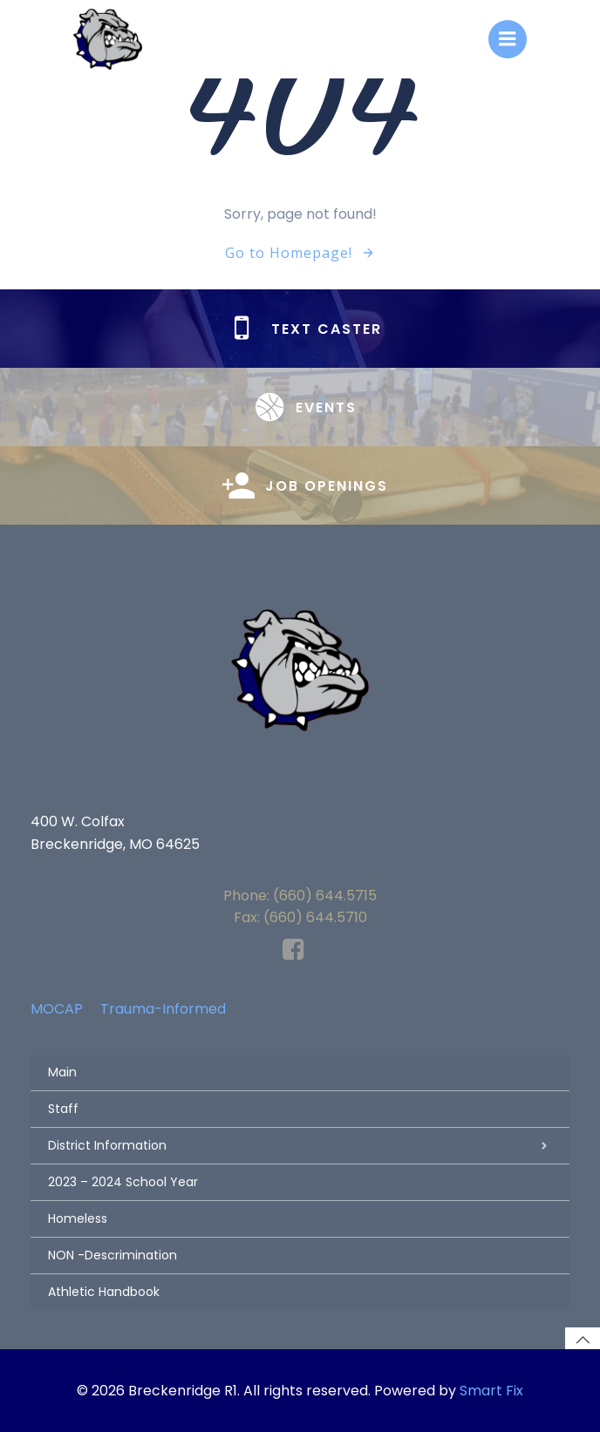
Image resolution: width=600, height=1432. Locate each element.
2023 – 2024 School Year (123, 1182)
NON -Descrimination (112, 1255)
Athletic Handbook (104, 1291)
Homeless (77, 1218)
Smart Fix (491, 1391)
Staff (63, 1108)
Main (62, 1072)
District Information (300, 1145)
